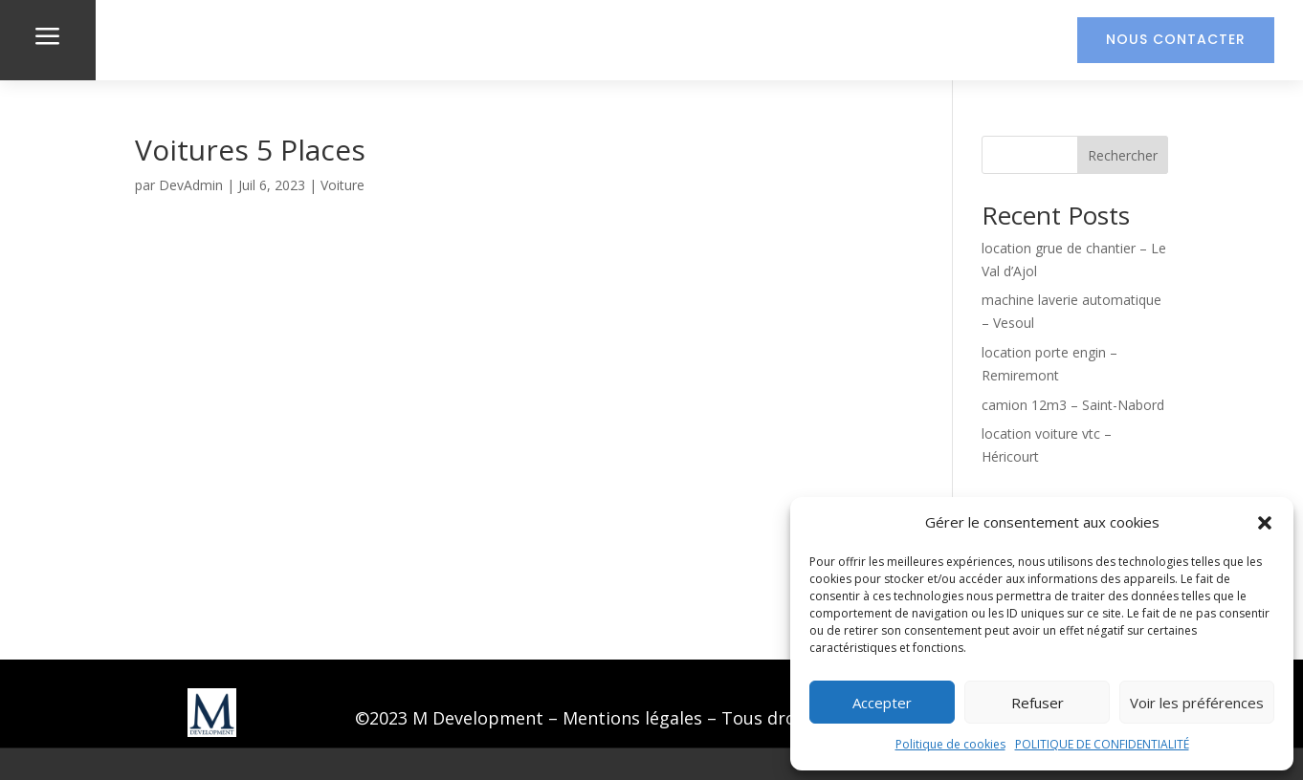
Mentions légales (632, 717)
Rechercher (1123, 155)
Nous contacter (1176, 39)
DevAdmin (191, 185)
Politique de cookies (950, 744)
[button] (1264, 522)
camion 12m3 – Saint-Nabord (1073, 405)
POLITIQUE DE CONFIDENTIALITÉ (1102, 744)
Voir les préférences (1197, 702)
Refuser (1037, 702)
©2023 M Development (449, 717)
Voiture (342, 185)
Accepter (882, 702)
